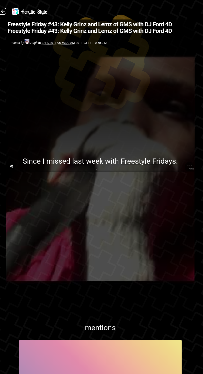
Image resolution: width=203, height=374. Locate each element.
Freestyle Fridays (148, 161)
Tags (191, 169)
